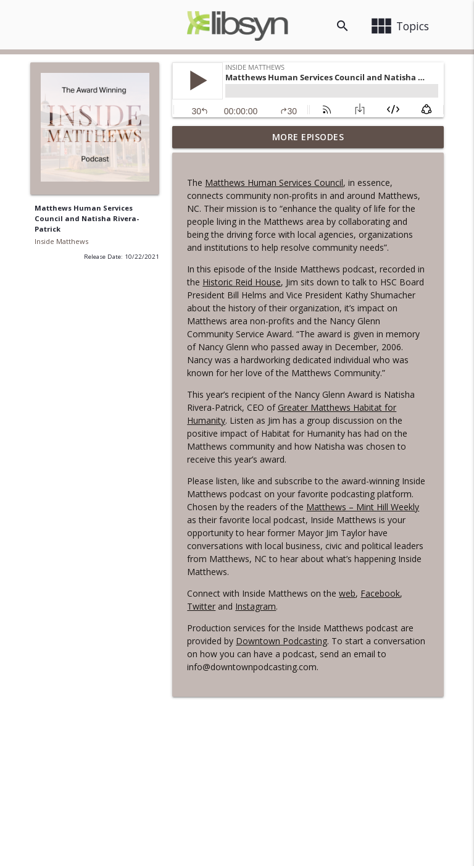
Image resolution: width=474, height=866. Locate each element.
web (347, 593)
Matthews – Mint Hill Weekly (362, 507)
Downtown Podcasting (281, 641)
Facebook (380, 593)
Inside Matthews (61, 241)
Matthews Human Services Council (274, 182)
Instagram (255, 606)
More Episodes (308, 137)
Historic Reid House (241, 282)
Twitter (201, 606)
